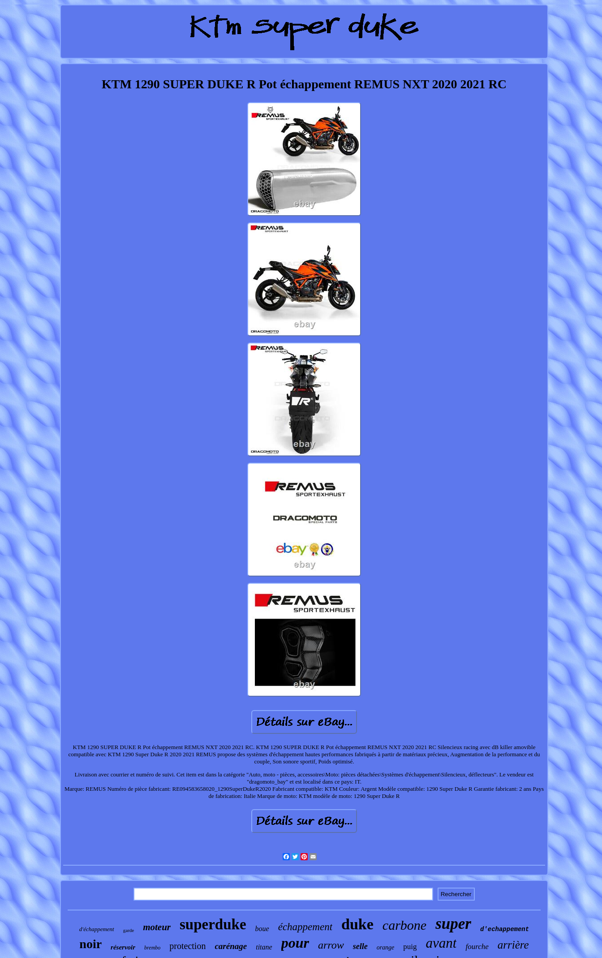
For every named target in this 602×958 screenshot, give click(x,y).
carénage (231, 946)
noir (90, 944)
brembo (152, 948)
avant (441, 943)
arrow (331, 945)
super (453, 923)
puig (410, 946)
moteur (157, 927)
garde (128, 930)
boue (262, 928)
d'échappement (96, 929)
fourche (476, 946)
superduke (213, 924)
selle (360, 946)
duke (357, 924)
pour (295, 943)
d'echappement (504, 929)
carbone (404, 925)
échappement (305, 926)
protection (187, 946)
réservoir (123, 947)
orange (386, 947)
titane (264, 947)
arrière (513, 945)
